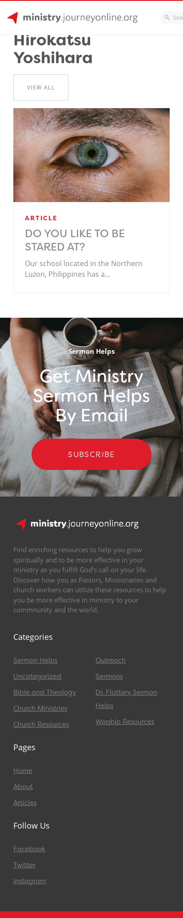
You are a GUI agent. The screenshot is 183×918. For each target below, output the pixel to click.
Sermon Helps (35, 660)
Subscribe (91, 454)
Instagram (29, 881)
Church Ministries (40, 708)
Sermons (109, 676)
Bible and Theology (44, 692)
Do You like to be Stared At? (75, 240)
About (23, 786)
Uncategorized (37, 676)
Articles (24, 802)
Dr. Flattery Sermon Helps (126, 699)
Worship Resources (124, 721)
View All (41, 87)
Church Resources (41, 724)
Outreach (110, 660)
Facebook (29, 849)
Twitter (24, 865)
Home (22, 770)
